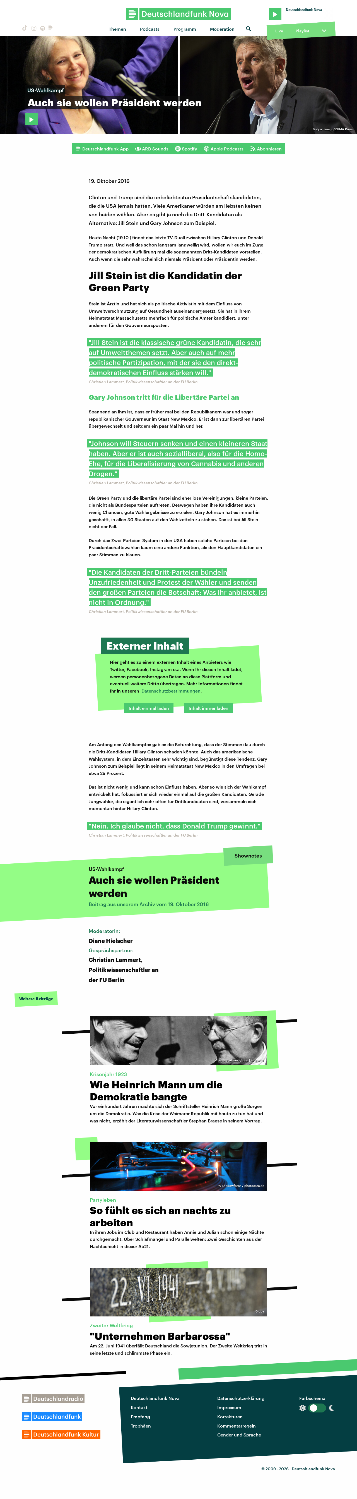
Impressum (229, 1407)
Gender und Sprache (239, 1434)
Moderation (222, 29)
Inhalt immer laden (208, 708)
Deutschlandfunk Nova (155, 1398)
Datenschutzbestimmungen (171, 690)
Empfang (140, 1416)
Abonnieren (266, 149)
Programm (184, 29)
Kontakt (139, 1407)
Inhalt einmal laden (149, 708)
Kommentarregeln (236, 1425)
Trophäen (141, 1425)
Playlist (302, 30)
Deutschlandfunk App (102, 149)
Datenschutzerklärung (240, 1398)
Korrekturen (230, 1416)
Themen (117, 29)
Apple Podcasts (223, 149)
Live (279, 30)
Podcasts (150, 29)
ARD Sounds (151, 149)
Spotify (186, 149)
